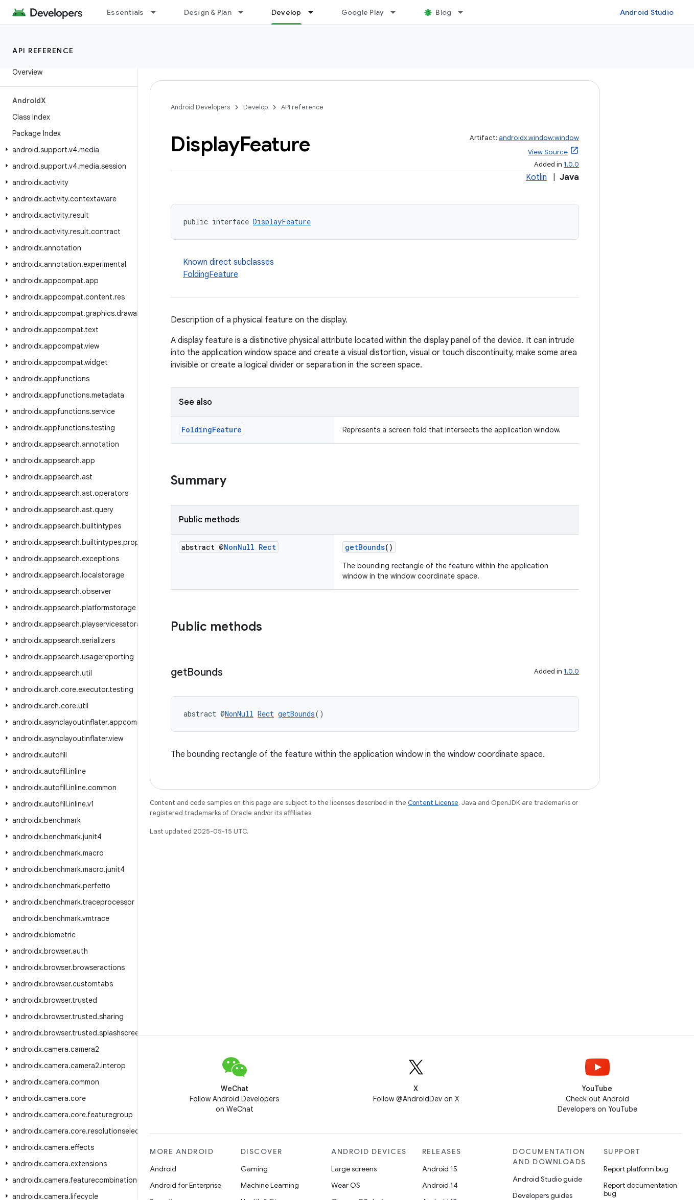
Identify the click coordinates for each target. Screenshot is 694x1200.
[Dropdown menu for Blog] (465, 12)
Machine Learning (270, 1185)
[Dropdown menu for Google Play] (397, 12)
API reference (43, 50)
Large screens (354, 1168)
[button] (66, 150)
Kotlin (536, 177)
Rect (267, 547)
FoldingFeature (210, 274)
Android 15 (439, 1168)
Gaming (254, 1168)
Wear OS (345, 1185)
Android (163, 1168)
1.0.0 (571, 164)
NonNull (239, 547)
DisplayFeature (282, 221)
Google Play (362, 12)
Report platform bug (636, 1168)
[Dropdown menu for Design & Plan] (245, 12)
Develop (255, 107)
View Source (548, 152)
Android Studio (647, 12)
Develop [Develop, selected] (286, 12)
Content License (433, 802)
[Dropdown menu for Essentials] (158, 12)
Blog (443, 12)
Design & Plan (208, 12)
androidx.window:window (539, 137)
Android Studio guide (547, 1179)
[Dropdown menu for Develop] (315, 12)
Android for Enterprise (185, 1185)
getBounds (365, 547)
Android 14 (440, 1185)
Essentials (125, 12)
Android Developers (200, 107)
